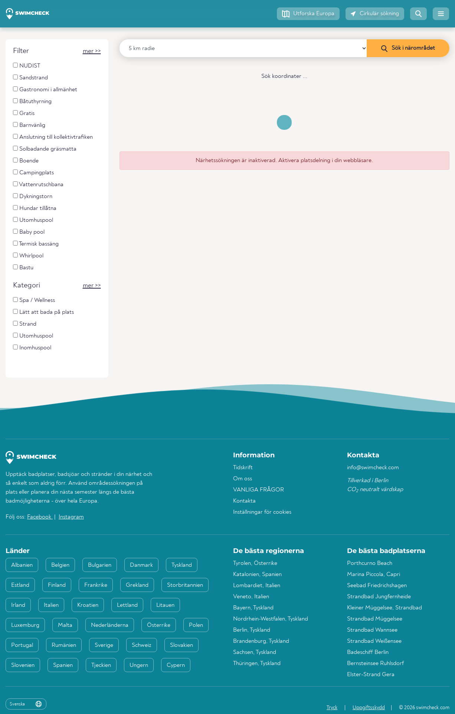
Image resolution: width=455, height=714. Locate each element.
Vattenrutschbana (38, 184)
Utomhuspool (33, 220)
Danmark (141, 565)
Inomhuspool (32, 348)
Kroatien (87, 605)
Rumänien (64, 645)
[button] (308, 13)
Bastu (23, 267)
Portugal (22, 645)
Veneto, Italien (251, 597)
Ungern (139, 665)
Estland (20, 585)
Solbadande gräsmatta (44, 149)
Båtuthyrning (32, 101)
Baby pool (29, 232)
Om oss (242, 479)
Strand (24, 324)
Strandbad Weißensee (374, 641)
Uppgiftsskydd (369, 707)
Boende (26, 161)
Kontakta (244, 501)
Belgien (60, 565)
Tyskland (181, 565)
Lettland (127, 605)
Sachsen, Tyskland (254, 652)
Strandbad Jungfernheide (379, 597)
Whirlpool (28, 256)
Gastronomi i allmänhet (45, 89)
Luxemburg (25, 625)
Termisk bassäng (36, 244)
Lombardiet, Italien (256, 586)
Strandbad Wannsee (372, 630)
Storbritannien (185, 585)
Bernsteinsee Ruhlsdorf (375, 664)
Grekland (137, 585)
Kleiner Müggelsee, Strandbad (384, 608)
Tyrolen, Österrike (255, 563)
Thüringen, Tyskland (257, 664)
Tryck (332, 707)
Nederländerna (109, 625)
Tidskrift (243, 468)
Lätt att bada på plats (43, 312)
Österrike (158, 625)
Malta (65, 625)
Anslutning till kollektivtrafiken (53, 137)
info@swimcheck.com (373, 468)
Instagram (71, 517)
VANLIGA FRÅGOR (258, 490)
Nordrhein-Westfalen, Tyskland (270, 619)
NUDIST (26, 66)
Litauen (165, 605)
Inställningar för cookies (262, 512)
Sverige (104, 645)
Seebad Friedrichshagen (377, 586)
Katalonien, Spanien (257, 575)
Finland (57, 585)
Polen (196, 625)
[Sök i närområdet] (408, 48)
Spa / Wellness (34, 300)
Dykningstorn (32, 196)
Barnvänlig (29, 125)
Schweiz (141, 645)
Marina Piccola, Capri (373, 575)
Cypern (176, 665)
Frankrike (95, 585)
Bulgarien (99, 565)
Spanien (63, 665)
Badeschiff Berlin (368, 652)
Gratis (24, 113)
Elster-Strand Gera (371, 675)
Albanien (22, 565)
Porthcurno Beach (369, 563)
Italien (51, 605)
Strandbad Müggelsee (374, 619)
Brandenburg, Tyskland (261, 641)
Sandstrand (30, 78)
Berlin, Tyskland (251, 630)
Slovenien (23, 665)
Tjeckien (101, 665)
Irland (18, 605)
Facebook (40, 517)
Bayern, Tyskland (253, 608)
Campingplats (33, 173)
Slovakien (181, 645)
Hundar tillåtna (34, 208)
